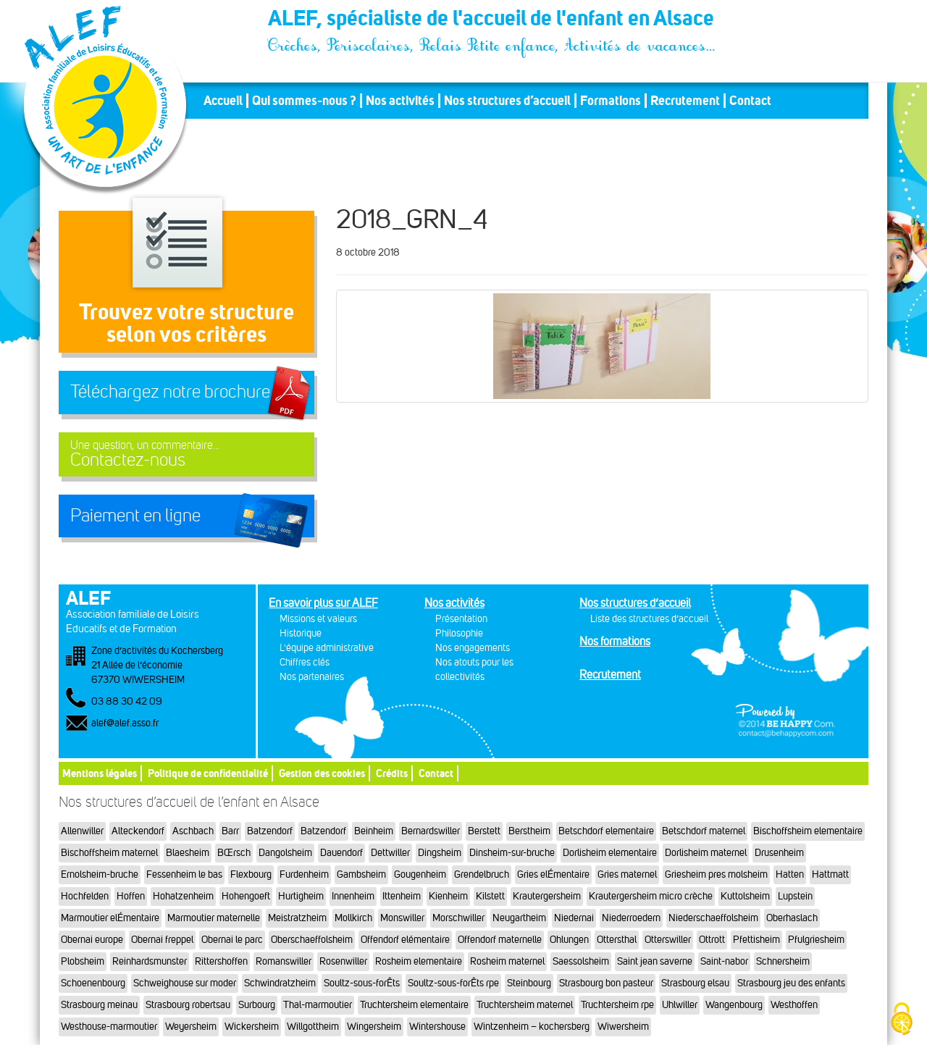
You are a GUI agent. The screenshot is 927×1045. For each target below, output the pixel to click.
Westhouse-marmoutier (109, 1026)
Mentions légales (99, 773)
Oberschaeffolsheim (312, 939)
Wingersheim (374, 1026)
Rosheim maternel (507, 961)
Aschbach (193, 831)
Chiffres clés (305, 662)
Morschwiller (458, 918)
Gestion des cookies (322, 773)
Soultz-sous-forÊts (362, 983)
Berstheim (529, 831)
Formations (610, 100)
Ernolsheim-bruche (99, 874)
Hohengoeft (246, 896)
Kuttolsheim (745, 896)
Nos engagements (472, 648)
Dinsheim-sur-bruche (512, 853)
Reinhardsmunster (149, 961)
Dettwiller (390, 853)
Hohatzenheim (183, 896)
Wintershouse (437, 1026)
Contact (750, 100)
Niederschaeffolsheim (713, 918)
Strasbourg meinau (99, 1005)
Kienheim (448, 896)
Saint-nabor (724, 961)
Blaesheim (187, 853)
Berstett (484, 831)
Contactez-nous (186, 454)
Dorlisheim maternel (706, 853)
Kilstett (490, 896)
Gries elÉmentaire (553, 874)
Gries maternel (627, 874)
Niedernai (574, 918)
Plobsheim (82, 961)
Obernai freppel (162, 939)
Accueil (223, 100)
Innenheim (353, 896)
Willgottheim (313, 1026)
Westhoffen (794, 1005)
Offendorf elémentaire (405, 939)
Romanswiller (283, 961)
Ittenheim (401, 896)
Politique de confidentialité (208, 773)
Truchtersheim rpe (617, 1005)
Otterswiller (668, 939)
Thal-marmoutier (317, 1005)
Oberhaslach (792, 918)
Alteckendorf (138, 831)
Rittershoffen (221, 961)
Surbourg (256, 1005)
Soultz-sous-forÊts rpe (453, 983)
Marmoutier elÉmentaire (110, 918)
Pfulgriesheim (816, 939)
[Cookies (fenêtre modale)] (901, 1020)
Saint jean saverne (654, 961)
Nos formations (614, 641)
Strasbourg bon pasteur (606, 983)
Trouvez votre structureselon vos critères (186, 323)
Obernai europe (92, 939)
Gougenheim (420, 874)
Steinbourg (529, 983)
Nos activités (400, 100)
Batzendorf (270, 831)
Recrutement (685, 100)
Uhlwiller (679, 1005)
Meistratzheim (297, 918)
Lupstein (795, 896)
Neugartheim (519, 918)
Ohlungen (569, 939)
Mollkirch (353, 918)
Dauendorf (341, 853)
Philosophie (459, 633)
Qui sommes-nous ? (304, 100)
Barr (230, 831)
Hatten (790, 874)
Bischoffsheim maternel (109, 853)
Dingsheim (439, 853)
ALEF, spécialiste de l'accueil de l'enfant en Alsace (492, 20)
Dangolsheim (285, 853)
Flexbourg (251, 874)
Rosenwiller (343, 961)
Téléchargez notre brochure (170, 392)
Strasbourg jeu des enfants (791, 983)
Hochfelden (85, 896)
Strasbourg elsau (695, 983)
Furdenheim (304, 874)
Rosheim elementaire (418, 961)
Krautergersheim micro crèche (651, 896)
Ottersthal (617, 939)
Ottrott (712, 939)
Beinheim (373, 831)
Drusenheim (779, 853)
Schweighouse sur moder (184, 983)
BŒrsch (234, 853)
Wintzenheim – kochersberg (532, 1026)
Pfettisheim (756, 939)
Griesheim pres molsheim (716, 874)
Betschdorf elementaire (606, 831)
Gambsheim (361, 874)
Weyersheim (191, 1026)
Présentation (461, 619)
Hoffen (131, 896)
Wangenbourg (734, 1005)
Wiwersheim (623, 1026)
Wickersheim (252, 1026)
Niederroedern (631, 918)
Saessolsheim (581, 961)
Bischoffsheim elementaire (808, 831)
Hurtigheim (301, 896)
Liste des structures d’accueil (649, 619)
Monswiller (402, 918)
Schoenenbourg (93, 983)
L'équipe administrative (327, 648)
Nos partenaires (312, 677)
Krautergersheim (547, 896)
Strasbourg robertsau (188, 1005)
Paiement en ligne (135, 515)
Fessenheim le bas (184, 874)
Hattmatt (830, 874)
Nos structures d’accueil (507, 100)
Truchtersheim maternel (525, 1005)
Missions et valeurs (318, 619)
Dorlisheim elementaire (610, 853)
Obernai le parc (232, 939)
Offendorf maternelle (500, 939)
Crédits (392, 773)
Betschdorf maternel (703, 831)
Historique (301, 633)
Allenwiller (82, 831)
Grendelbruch (481, 874)
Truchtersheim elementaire (414, 1005)
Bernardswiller (430, 831)
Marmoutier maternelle (213, 918)
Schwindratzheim (280, 983)
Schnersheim (783, 961)
